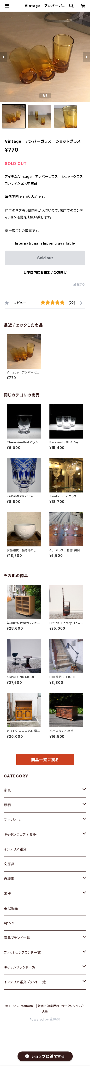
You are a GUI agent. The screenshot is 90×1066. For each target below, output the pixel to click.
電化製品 (11, 908)
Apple (9, 923)
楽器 (7, 893)
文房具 (9, 864)
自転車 (9, 879)
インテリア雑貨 (15, 849)
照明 (7, 805)
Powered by (45, 1019)
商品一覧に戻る (45, 759)
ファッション (13, 820)
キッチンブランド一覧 (20, 967)
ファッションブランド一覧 (22, 952)
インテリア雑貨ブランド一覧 (25, 982)
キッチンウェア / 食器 (20, 834)
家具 (7, 790)
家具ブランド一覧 (17, 938)
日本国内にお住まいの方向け (45, 272)
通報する (79, 284)
